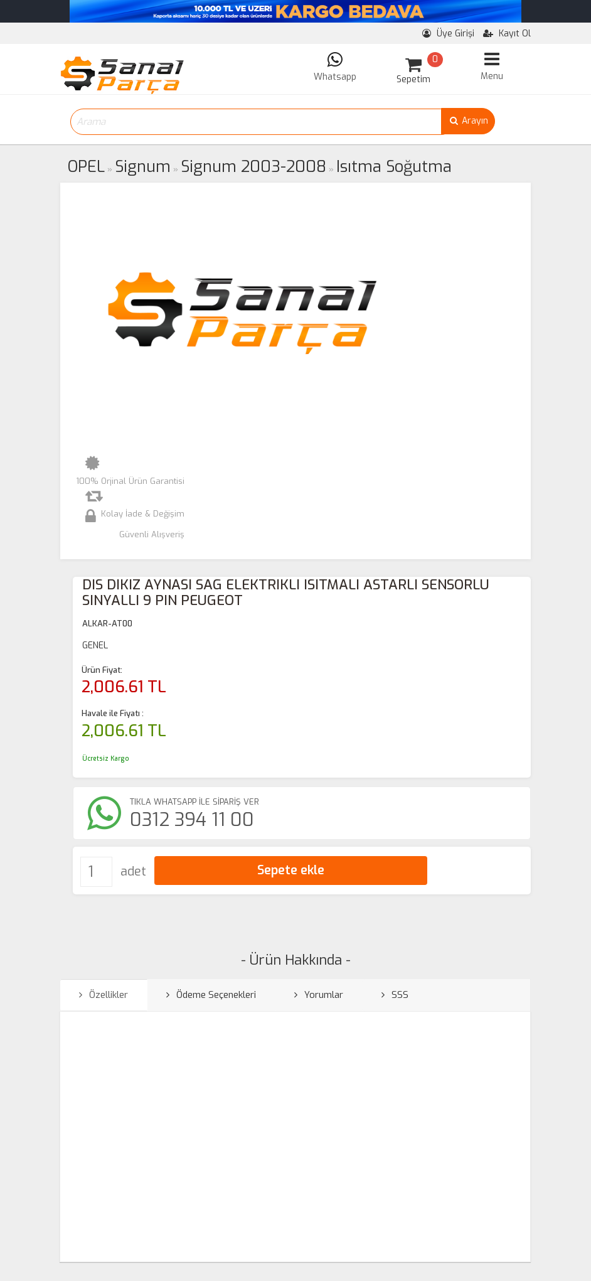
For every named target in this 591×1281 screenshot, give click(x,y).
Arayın (468, 121)
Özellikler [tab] (103, 995)
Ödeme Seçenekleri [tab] (211, 995)
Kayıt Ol (507, 34)
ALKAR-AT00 (107, 623)
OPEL (86, 166)
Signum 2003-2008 (253, 166)
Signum (143, 166)
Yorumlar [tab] (318, 995)
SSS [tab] (394, 995)
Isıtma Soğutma (394, 166)
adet (133, 871)
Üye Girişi (448, 34)
